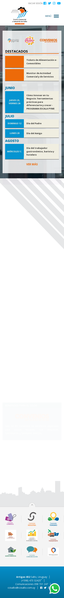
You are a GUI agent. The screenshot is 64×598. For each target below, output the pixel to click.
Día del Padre (33, 123)
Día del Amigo (34, 133)
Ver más (32, 164)
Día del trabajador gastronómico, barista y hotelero (40, 151)
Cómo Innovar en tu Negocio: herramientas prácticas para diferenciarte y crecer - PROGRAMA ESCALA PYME (40, 102)
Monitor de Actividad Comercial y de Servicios (40, 75)
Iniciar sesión (35, 3)
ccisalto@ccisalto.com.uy (21, 587)
